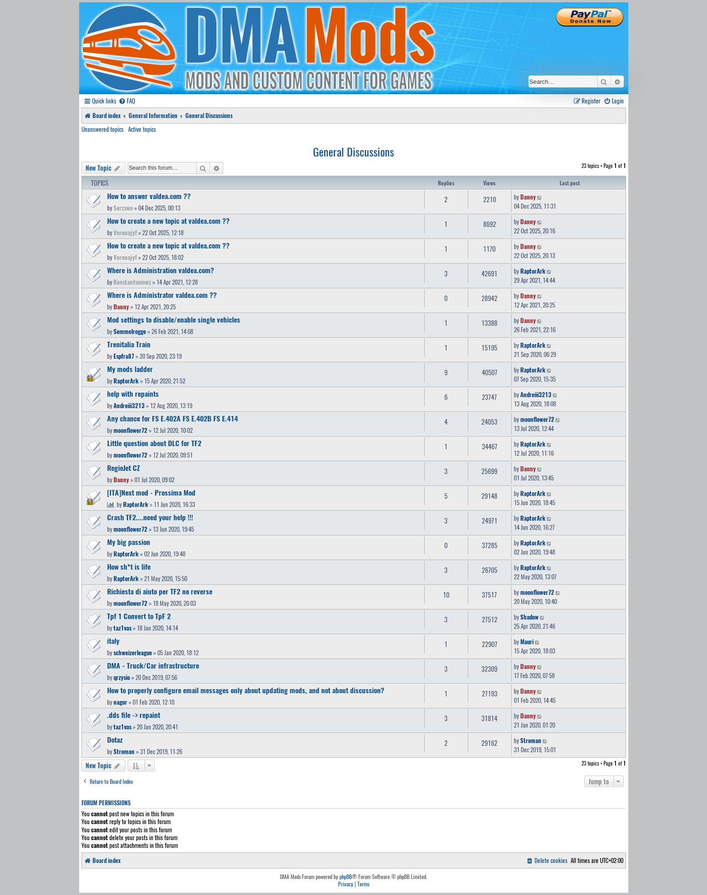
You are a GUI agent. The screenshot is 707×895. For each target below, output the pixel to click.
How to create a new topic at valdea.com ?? (168, 220)
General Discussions (353, 151)
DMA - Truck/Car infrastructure (153, 665)
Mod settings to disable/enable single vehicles (173, 319)
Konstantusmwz (132, 281)
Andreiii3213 (129, 405)
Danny (528, 196)
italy (113, 640)
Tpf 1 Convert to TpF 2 (139, 615)
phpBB (346, 876)
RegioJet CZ (123, 467)
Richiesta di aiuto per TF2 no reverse (159, 591)
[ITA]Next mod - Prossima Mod (151, 492)
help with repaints (133, 393)
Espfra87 (123, 356)
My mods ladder (130, 368)
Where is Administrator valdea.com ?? (162, 294)
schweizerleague (132, 652)
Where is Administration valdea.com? (160, 269)
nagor (120, 701)
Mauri (527, 641)
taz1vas (122, 627)
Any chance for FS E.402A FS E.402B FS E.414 (172, 418)
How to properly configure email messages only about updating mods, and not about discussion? (245, 690)
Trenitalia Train (129, 344)
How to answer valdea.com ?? (149, 195)
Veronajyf (125, 232)
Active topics (142, 129)
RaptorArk (532, 270)
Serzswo (123, 207)
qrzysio (121, 677)
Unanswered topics (102, 129)
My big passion (128, 541)
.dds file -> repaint (133, 714)
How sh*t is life (129, 566)
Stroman (124, 751)
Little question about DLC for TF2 (154, 442)
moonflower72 (130, 430)
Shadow (529, 616)
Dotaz (115, 739)
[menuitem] (127, 101)
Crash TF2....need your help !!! (150, 517)
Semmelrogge (129, 331)
